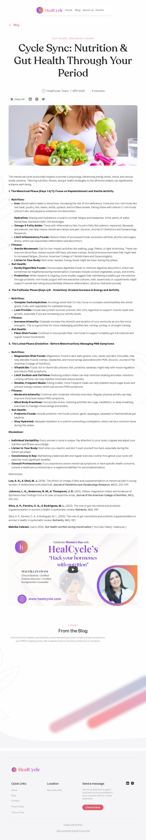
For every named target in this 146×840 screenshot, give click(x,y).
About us (88, 10)
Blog (77, 10)
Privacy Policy (17, 806)
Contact (15, 800)
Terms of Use (17, 812)
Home (68, 10)
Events (100, 10)
